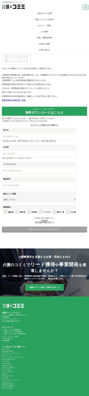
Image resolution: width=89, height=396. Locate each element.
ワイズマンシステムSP (11, 351)
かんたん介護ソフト (10, 365)
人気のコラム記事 (44, 13)
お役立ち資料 (44, 44)
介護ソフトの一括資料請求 (13, 331)
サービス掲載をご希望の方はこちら (15, 314)
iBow (4, 370)
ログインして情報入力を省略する (44, 125)
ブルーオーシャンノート (11, 376)
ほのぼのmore (8, 380)
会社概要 (6, 339)
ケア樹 (5, 374)
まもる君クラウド (9, 357)
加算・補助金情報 (44, 38)
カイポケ (6, 347)
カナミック (7, 353)
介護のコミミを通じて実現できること (44, 287)
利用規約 (44, 220)
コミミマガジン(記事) (10, 335)
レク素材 (44, 32)
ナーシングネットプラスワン (13, 355)
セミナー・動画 (44, 25)
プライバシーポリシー (11, 318)
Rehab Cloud (7, 372)
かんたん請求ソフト (10, 382)
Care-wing (6, 378)
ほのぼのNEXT (8, 349)
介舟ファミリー (8, 363)
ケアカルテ (7, 367)
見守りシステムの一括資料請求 (15, 333)
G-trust (5, 359)
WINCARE (7, 361)
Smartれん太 (7, 384)
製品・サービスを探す (44, 19)
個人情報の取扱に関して (44, 222)
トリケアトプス (8, 368)
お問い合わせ (44, 50)
